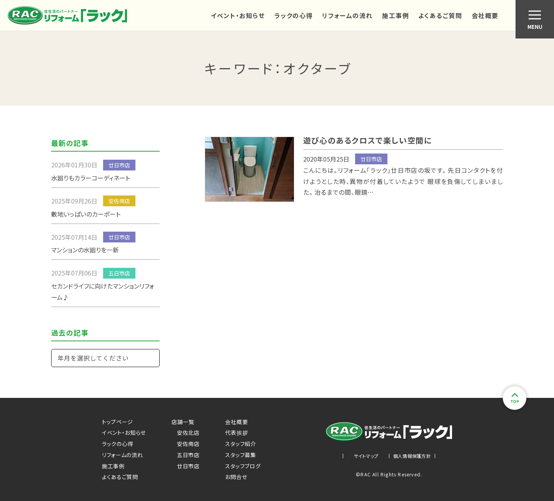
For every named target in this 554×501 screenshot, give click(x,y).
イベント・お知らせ (238, 15)
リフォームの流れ (347, 15)
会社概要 (485, 15)
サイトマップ (366, 456)
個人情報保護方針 (412, 456)
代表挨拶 (236, 432)
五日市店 (186, 455)
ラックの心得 (293, 15)
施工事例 (395, 15)
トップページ (117, 422)
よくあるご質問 (440, 15)
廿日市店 (186, 466)
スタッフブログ (242, 466)
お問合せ (236, 477)
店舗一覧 (183, 422)
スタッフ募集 (240, 455)
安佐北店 (186, 432)
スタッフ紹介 (240, 444)
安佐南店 (186, 444)
